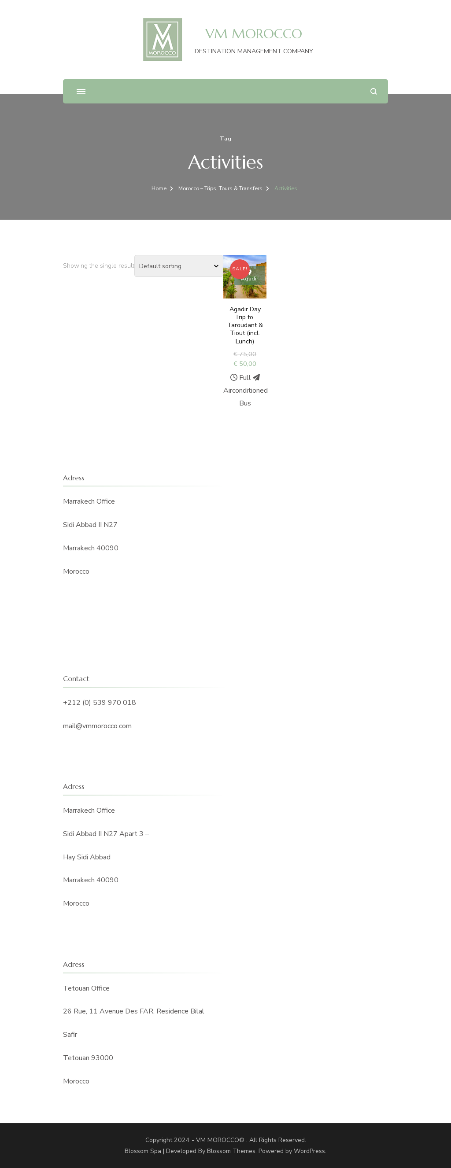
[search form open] (374, 91)
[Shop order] (178, 266)
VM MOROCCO (254, 34)
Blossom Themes (231, 1151)
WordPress (309, 1151)
